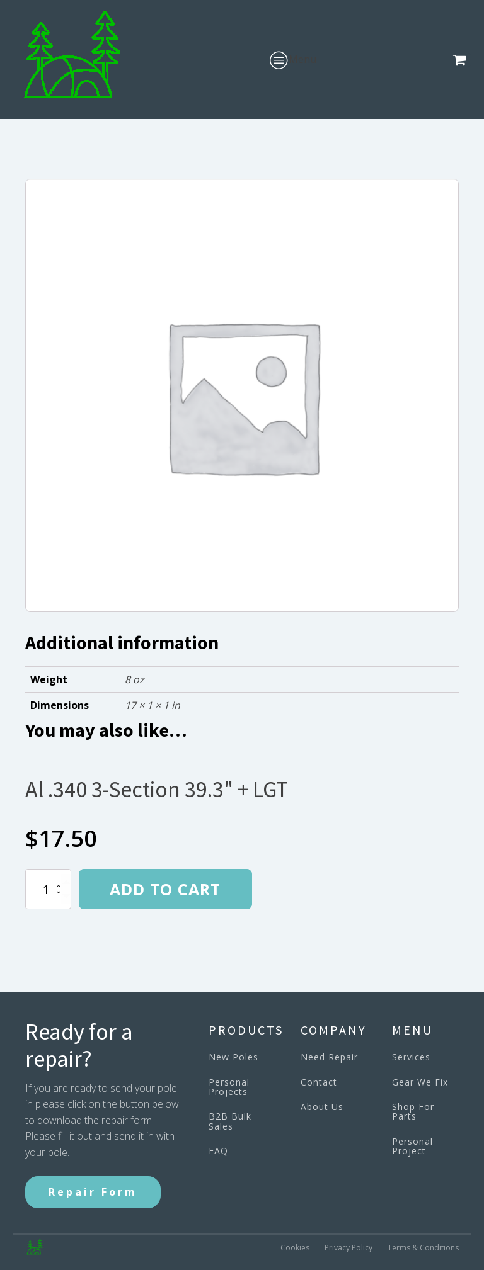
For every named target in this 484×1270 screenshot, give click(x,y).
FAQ (218, 1150)
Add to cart (165, 889)
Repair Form (93, 1192)
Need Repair (329, 1057)
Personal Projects (229, 1087)
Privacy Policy (348, 1247)
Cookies (294, 1247)
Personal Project (412, 1146)
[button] (461, 60)
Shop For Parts (413, 1111)
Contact (319, 1082)
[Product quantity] (48, 889)
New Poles (233, 1057)
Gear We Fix (420, 1082)
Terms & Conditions (423, 1247)
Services (411, 1057)
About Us (322, 1106)
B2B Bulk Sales (230, 1121)
